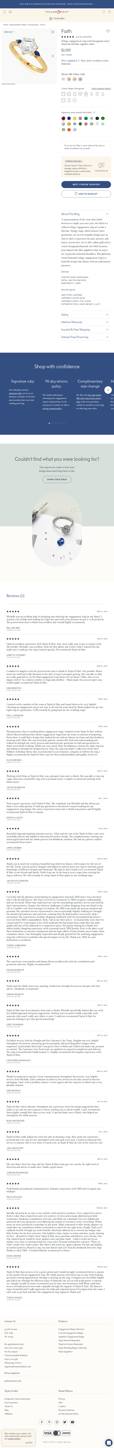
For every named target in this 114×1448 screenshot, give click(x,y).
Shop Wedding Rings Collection (72, 1347)
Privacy (61, 1398)
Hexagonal (33, 25)
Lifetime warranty (71, 322)
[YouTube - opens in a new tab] (72, 1422)
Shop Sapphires (65, 1351)
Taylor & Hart (57, 12)
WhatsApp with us (13, 1362)
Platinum (63, 79)
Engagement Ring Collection (71, 1329)
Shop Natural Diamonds (69, 1340)
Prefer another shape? (101, 88)
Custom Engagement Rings (70, 1333)
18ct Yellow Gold (75, 79)
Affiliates (8, 1413)
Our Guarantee (11, 1402)
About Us (8, 1406)
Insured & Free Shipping (75, 329)
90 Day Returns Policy (68, 1413)
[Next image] (53, 56)
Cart (110, 12)
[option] (63, 118)
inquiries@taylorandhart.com (17, 1366)
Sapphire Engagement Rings (71, 1336)
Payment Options (66, 1410)
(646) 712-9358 (11, 1359)
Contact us (10, 12)
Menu (4, 12)
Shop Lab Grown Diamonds (70, 1344)
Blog (6, 1410)
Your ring (57, 18)
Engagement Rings (18, 25)
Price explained (69, 60)
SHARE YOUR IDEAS (57, 479)
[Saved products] (104, 12)
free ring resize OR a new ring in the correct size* (88, 398)
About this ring (70, 214)
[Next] (108, 390)
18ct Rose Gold (69, 79)
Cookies (62, 1406)
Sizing (64, 314)
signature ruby (15, 393)
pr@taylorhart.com (12, 1381)
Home (5, 25)
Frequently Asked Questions (17, 1398)
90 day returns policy (52, 408)
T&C (60, 1402)
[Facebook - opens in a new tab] (41, 1422)
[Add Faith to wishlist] (108, 31)
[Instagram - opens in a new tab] (57, 1422)
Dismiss (29, 1443)
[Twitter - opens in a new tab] (64, 1422)
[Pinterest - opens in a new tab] (49, 1422)
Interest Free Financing (74, 337)
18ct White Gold (80, 79)
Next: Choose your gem (86, 184)
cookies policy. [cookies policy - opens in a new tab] (14, 1438)
